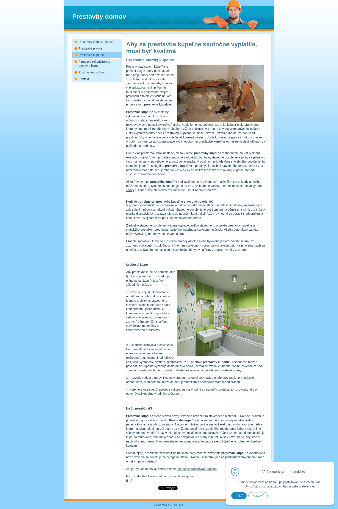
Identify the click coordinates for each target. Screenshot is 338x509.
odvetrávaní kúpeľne (140, 393)
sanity (130, 190)
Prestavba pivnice (91, 48)
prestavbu (172, 166)
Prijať (239, 495)
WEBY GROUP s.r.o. (173, 504)
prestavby (235, 225)
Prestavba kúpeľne (91, 55)
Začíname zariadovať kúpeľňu (197, 469)
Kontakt (84, 79)
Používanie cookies (92, 72)
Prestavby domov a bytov (96, 41)
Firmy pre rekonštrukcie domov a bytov (94, 64)
